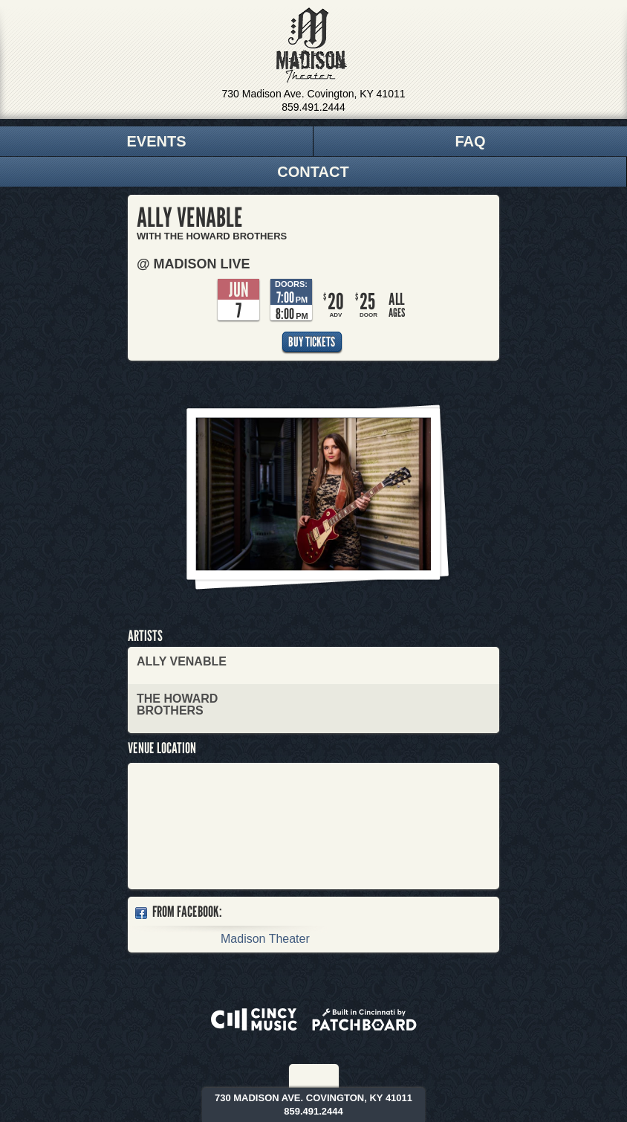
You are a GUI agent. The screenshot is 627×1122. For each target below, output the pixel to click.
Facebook (304, 1076)
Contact (312, 172)
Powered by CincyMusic (254, 1019)
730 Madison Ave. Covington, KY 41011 (314, 94)
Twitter (324, 1076)
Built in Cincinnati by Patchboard (364, 1019)
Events (156, 141)
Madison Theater (311, 45)
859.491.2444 (313, 107)
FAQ (470, 141)
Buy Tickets (311, 341)
